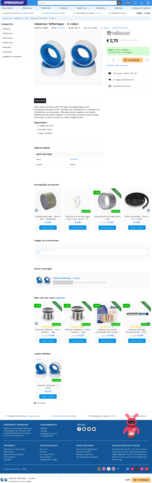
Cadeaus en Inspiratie (141, 8)
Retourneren (9, 452)
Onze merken (7, 8)
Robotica (63, 8)
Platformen (45, 8)
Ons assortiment (47, 454)
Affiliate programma (84, 454)
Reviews (43, 452)
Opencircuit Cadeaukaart (86, 449)
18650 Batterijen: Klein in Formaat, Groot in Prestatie (130, 454)
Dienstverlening (84, 445)
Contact (147, 13)
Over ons (44, 449)
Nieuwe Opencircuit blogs (126, 445)
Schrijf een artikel (83, 452)
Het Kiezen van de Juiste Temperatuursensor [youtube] (130, 452)
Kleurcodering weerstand (87, 457)
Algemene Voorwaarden (14, 454)
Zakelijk (139, 13)
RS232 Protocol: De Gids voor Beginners (129, 457)
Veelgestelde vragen (48, 460)
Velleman (71, 159)
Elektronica (27, 8)
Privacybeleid (9, 457)
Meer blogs (117, 460)
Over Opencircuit (49, 445)
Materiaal (118, 8)
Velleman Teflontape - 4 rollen (66, 278)
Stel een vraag (49, 250)
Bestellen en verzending (14, 449)
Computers (100, 8)
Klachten (7, 460)
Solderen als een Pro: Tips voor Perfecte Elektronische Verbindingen (130, 449)
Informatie (9, 445)
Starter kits (81, 8)
